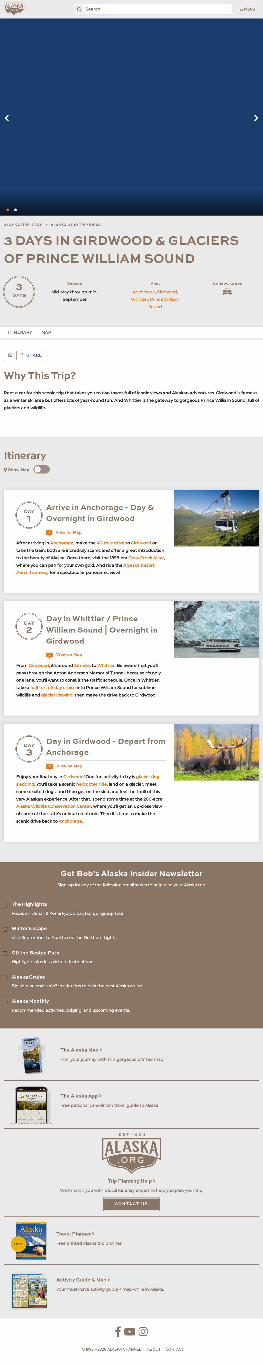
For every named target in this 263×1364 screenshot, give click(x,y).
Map (46, 333)
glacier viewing (56, 695)
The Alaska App (81, 1096)
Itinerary (20, 333)
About (153, 1349)
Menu (247, 9)
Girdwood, (167, 292)
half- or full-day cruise (53, 687)
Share (31, 356)
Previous (6, 118)
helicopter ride (91, 784)
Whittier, (140, 299)
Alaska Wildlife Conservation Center (53, 806)
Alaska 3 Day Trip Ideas (76, 225)
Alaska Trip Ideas (23, 225)
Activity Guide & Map (83, 1280)
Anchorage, (144, 292)
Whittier (106, 665)
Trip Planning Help (132, 1181)
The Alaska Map (81, 1050)
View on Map (63, 533)
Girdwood (141, 543)
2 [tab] (15, 209)
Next (256, 118)
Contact (174, 1349)
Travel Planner (75, 1234)
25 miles (82, 665)
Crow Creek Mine (146, 557)
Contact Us (131, 1204)
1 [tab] (7, 209)
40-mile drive (110, 543)
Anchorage (61, 543)
